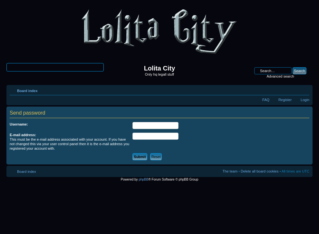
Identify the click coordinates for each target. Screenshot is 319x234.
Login (305, 100)
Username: (19, 124)
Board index (27, 91)
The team (230, 171)
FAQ (265, 100)
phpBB (143, 179)
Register (285, 100)
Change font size (304, 89)
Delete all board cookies (259, 171)
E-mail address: (23, 135)
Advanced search (280, 76)
